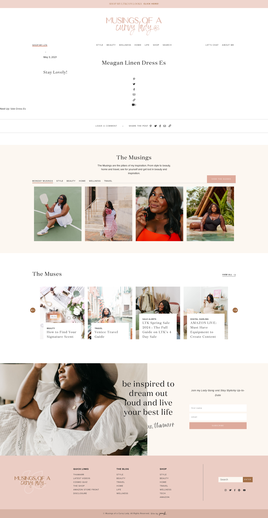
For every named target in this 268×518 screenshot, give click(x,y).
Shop (156, 45)
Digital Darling (199, 319)
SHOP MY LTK (39, 45)
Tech (163, 493)
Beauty (111, 45)
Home (138, 45)
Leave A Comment (106, 126)
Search (167, 45)
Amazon (165, 497)
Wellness (125, 45)
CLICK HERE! (151, 4)
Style (99, 45)
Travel (99, 328)
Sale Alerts (149, 319)
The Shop (79, 486)
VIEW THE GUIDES (221, 179)
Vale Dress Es (18, 108)
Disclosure (80, 493)
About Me (228, 45)
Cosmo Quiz (80, 482)
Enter (247, 479)
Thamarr (78, 474)
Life (147, 45)
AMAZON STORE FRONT (86, 489)
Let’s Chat (212, 45)
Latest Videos (81, 478)
